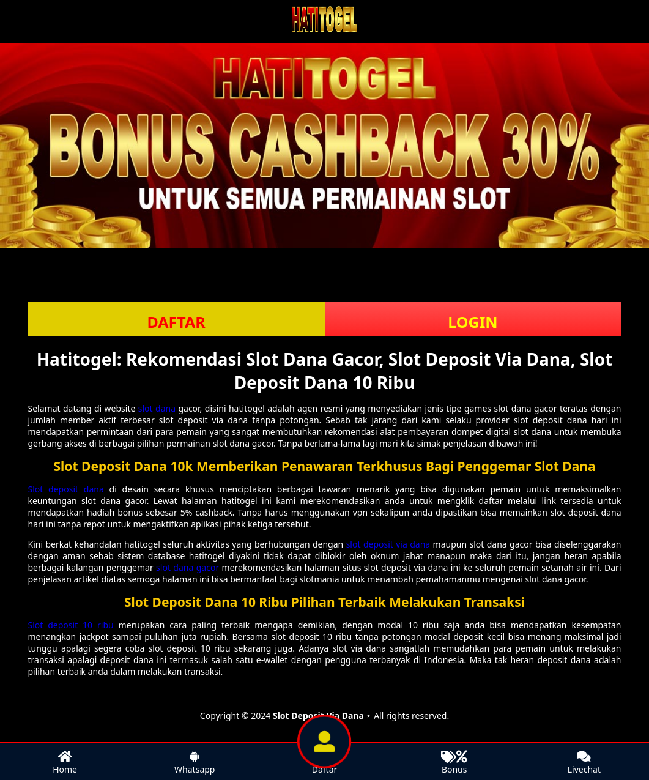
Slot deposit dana (66, 489)
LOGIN (472, 321)
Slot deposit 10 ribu (71, 625)
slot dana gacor (187, 567)
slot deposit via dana (388, 544)
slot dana (157, 408)
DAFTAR (176, 321)
